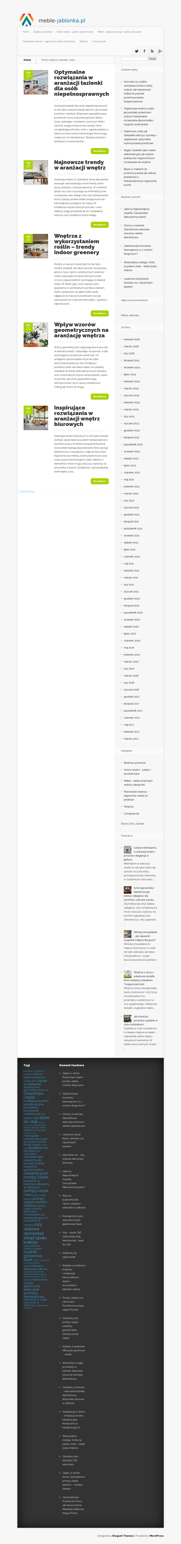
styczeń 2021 (131, 591)
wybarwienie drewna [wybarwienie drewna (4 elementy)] (35, 1306)
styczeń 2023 (131, 423)
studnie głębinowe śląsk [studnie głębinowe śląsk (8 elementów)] (33, 1256)
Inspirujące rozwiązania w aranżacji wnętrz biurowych (77, 415)
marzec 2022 (131, 493)
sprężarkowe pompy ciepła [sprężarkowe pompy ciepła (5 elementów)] (32, 1247)
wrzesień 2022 (132, 451)
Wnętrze (84, 41)
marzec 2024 (131, 388)
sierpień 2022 (131, 458)
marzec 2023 (131, 409)
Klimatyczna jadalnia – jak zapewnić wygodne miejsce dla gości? (140, 936)
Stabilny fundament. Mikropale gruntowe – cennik (73, 1350)
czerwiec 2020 (132, 640)
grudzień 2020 (132, 598)
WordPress (157, 1535)
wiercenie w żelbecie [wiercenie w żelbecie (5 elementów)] (31, 1304)
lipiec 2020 (130, 633)
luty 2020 (129, 668)
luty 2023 (129, 416)
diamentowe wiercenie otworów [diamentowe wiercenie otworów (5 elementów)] (36, 1089)
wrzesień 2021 (132, 535)
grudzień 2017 (132, 696)
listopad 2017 (131, 703)
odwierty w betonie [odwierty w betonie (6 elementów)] (31, 1182)
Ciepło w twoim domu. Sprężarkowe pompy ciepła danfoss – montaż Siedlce (73, 1481)
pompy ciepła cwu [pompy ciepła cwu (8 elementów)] (35, 1192)
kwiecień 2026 (132, 339)
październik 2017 (133, 710)
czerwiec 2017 (132, 717)
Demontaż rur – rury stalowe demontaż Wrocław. (73, 1159)
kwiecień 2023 (132, 402)
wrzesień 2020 (132, 619)
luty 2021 (129, 584)
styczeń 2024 (131, 395)
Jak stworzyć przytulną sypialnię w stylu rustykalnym (140, 1020)
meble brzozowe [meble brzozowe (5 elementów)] (34, 1130)
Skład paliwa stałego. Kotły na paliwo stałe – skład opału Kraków (140, 266)
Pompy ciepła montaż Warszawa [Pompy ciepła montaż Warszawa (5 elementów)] (34, 1208)
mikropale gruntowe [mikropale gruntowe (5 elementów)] (35, 1140)
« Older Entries (26, 491)
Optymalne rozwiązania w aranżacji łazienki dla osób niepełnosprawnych (81, 83)
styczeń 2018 (131, 689)
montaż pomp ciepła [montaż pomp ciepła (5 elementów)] (35, 1143)
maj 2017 (129, 724)
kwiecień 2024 (132, 381)
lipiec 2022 (130, 465)
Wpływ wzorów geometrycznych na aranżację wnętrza (81, 330)
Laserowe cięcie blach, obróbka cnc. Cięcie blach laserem (138, 282)
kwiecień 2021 (131, 570)
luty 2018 (129, 682)
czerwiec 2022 (132, 472)
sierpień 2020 (131, 626)
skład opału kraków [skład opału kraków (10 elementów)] (35, 1240)
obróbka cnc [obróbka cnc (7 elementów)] (38, 1148)
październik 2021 (133, 528)
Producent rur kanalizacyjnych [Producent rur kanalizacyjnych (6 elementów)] (35, 1216)
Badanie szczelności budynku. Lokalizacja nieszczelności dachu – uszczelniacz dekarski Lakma (73, 1277)
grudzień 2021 (132, 514)
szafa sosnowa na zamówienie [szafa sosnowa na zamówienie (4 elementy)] (36, 1261)
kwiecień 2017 (131, 731)
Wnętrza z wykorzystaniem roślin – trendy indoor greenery (76, 244)
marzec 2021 (131, 577)
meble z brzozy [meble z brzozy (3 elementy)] (29, 1133)
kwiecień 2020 (132, 654)
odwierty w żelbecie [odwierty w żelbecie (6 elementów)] (36, 1185)
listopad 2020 (131, 605)
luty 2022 (129, 500)
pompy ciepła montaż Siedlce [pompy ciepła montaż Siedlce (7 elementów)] (35, 1202)
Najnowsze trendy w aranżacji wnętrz (80, 165)
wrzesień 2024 (132, 367)
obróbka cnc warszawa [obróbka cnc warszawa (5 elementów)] (31, 1152)
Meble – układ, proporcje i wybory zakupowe (120, 31)
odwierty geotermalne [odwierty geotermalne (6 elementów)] (33, 1168)
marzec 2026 (131, 346)
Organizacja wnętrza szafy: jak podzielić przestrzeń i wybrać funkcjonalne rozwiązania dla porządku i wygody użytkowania (139, 116)
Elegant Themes (123, 1535)
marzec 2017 (131, 738)
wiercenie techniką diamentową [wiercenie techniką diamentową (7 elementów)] (33, 1293)
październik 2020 (133, 612)
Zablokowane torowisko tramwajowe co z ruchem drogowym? (138, 249)
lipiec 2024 (130, 374)
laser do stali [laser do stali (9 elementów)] (36, 1119)
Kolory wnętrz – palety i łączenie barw (75, 31)
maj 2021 (129, 563)
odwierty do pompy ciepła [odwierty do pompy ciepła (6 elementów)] (33, 1161)
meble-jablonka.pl (77, 100)
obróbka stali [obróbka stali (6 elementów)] (33, 1157)
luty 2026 (129, 353)
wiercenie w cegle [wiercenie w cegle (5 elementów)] (35, 1299)
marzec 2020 (131, 661)
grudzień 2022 (132, 430)
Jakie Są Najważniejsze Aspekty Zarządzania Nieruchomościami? (136, 213)
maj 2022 (129, 479)
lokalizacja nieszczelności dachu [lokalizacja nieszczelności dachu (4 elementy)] (34, 1126)
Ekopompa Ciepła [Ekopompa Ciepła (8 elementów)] (33, 1095)
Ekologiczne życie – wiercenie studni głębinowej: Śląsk (73, 1220)
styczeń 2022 (131, 507)
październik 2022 (133, 444)
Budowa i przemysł (43, 31)
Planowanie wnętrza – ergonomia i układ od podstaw (49, 41)
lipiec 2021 (130, 549)
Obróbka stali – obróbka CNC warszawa (70, 1460)
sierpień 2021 (131, 542)
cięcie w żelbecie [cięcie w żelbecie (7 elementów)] (35, 1082)
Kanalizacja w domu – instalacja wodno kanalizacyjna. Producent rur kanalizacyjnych (73, 1419)
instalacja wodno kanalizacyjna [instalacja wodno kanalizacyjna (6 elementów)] (36, 1102)
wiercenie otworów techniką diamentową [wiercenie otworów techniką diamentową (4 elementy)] (34, 1272)
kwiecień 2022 (132, 486)
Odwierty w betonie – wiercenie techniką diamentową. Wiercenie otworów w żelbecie (73, 1395)
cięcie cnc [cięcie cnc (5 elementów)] (30, 1081)
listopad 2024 (131, 360)
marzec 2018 (131, 675)
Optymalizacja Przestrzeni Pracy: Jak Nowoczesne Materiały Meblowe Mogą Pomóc (73, 1505)
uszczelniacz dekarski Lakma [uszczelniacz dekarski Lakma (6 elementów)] (35, 1267)
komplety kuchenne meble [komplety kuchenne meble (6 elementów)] (31, 1111)
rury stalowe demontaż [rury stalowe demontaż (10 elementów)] (33, 1229)
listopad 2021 (131, 521)
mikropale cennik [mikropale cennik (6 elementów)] (31, 1137)
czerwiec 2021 (132, 556)
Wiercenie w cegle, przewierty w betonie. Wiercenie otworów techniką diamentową (72, 1371)
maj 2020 (129, 647)
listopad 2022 (131, 437)
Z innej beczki (99, 41)
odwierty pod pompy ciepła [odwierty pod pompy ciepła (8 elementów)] (35, 1175)
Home (26, 31)
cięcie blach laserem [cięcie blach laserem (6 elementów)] (34, 1075)
